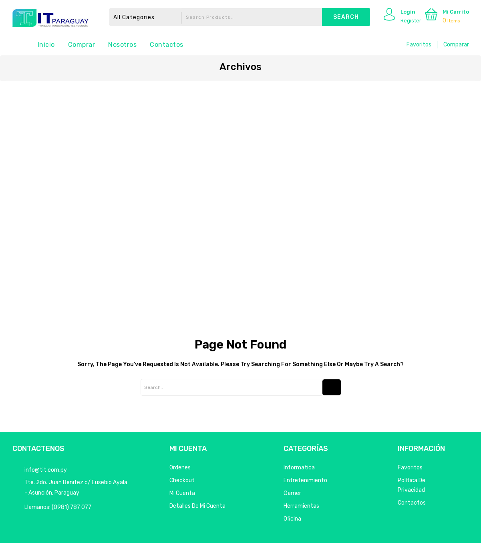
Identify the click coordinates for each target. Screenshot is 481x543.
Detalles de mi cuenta (197, 506)
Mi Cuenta (182, 493)
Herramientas (301, 506)
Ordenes (180, 467)
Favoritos (419, 44)
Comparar (456, 44)
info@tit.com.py (45, 470)
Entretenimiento (305, 480)
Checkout (182, 480)
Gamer (292, 493)
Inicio (46, 44)
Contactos (166, 44)
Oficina (292, 518)
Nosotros (122, 44)
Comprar (81, 44)
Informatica (299, 467)
